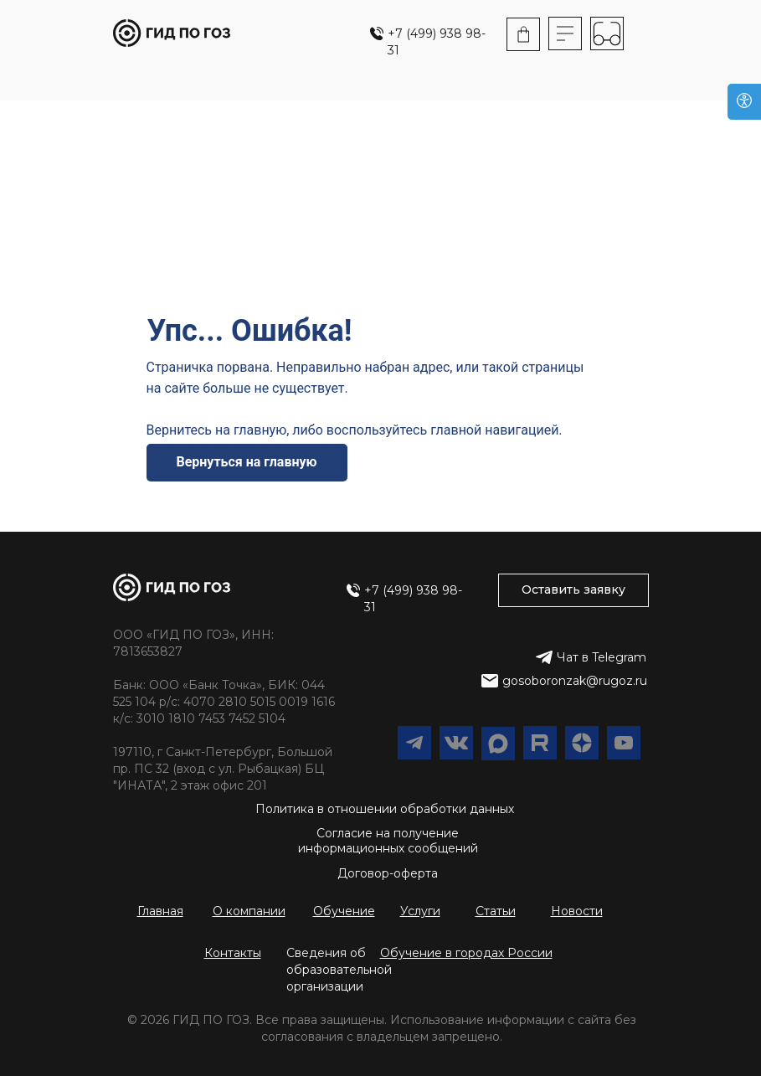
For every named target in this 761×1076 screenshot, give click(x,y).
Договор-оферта (387, 873)
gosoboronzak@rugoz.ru (574, 680)
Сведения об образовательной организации (339, 969)
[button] (466, 952)
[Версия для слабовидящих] (744, 102)
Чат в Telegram (601, 657)
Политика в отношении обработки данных (384, 808)
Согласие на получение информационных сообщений (388, 841)
